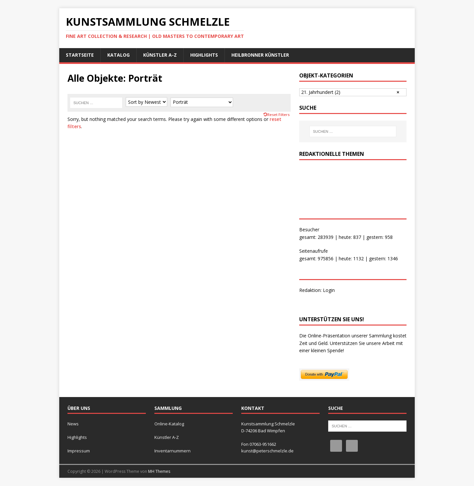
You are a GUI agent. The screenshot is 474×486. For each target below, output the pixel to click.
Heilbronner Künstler (260, 55)
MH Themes (159, 471)
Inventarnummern (172, 451)
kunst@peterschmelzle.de (267, 451)
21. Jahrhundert (320, 92)
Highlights (204, 55)
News (73, 424)
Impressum (78, 451)
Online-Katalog (169, 424)
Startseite (80, 55)
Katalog (118, 55)
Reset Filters (278, 114)
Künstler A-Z (160, 55)
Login (329, 290)
